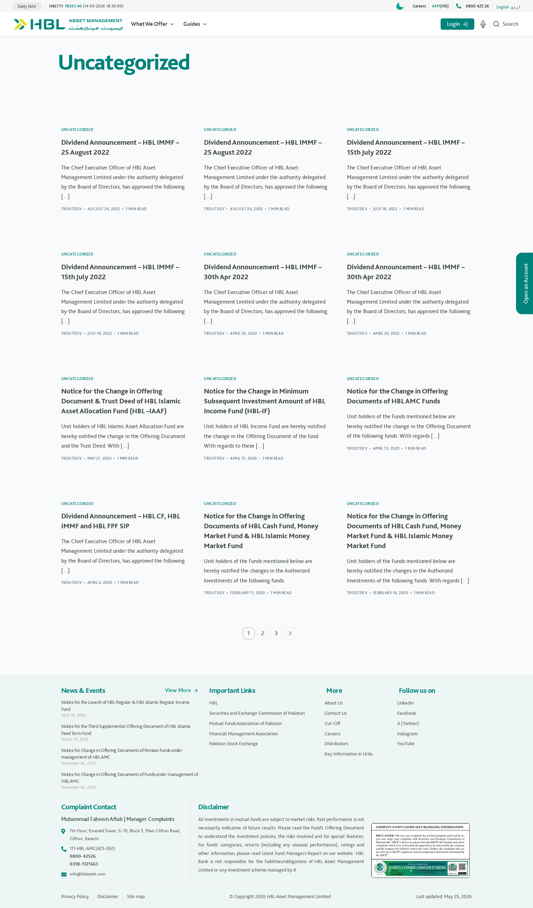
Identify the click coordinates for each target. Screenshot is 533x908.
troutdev (71, 209)
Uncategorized (77, 130)
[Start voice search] (483, 24)
